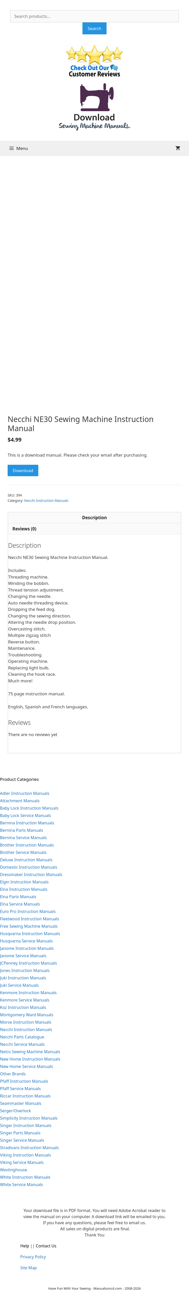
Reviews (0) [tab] (24, 529)
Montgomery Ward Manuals (26, 1015)
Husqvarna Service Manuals (26, 941)
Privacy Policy (33, 1257)
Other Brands (13, 1074)
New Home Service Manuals (26, 1066)
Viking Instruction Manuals (25, 1155)
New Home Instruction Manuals (30, 1059)
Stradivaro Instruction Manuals (29, 1147)
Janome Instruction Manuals (27, 948)
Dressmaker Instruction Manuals (31, 874)
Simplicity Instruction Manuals (28, 1118)
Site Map (28, 1268)
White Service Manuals (21, 1184)
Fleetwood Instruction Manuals (29, 919)
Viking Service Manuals (22, 1162)
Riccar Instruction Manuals (25, 1096)
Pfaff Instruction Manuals (24, 1081)
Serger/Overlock (15, 1111)
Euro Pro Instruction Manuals (28, 911)
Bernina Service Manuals (23, 837)
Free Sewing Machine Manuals (29, 926)
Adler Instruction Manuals (24, 793)
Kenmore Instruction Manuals (28, 992)
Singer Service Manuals (22, 1140)
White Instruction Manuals (25, 1177)
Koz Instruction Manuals (23, 1007)
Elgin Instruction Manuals (24, 882)
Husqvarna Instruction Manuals (30, 933)
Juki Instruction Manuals (23, 978)
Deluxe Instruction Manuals (26, 860)
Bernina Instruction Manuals (27, 823)
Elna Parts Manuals (18, 896)
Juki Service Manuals (19, 985)
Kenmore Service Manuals (24, 1000)
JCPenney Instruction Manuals (28, 963)
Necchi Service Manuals (22, 1044)
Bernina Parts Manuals (21, 830)
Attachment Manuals (20, 801)
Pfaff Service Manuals (20, 1088)
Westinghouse (13, 1170)
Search (94, 28)
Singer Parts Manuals (20, 1133)
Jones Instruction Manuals (24, 970)
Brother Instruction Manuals (27, 845)
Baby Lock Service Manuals (25, 815)
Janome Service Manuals (23, 956)
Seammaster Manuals (20, 1103)
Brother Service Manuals (23, 852)
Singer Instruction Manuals (25, 1125)
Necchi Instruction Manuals (46, 500)
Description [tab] (94, 517)
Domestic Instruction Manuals (28, 867)
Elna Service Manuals (20, 904)
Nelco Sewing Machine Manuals (30, 1051)
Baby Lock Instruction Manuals (29, 808)
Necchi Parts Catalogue (22, 1037)
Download (23, 470)
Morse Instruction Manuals (25, 1022)
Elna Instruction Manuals (23, 889)
